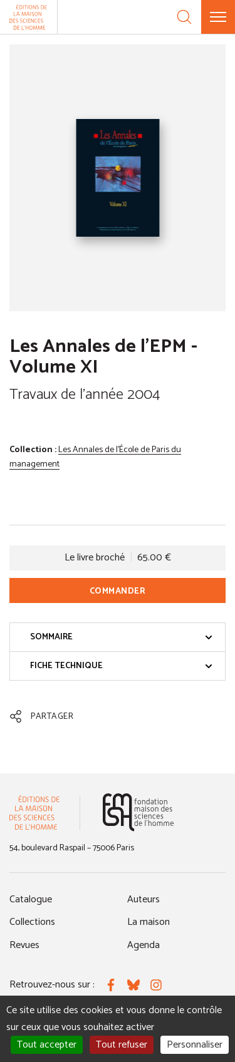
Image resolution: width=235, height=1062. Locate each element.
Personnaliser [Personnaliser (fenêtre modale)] (194, 1044)
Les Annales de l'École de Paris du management (95, 457)
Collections (32, 922)
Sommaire (121, 637)
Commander (118, 591)
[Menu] (218, 17)
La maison (148, 922)
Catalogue (30, 899)
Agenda (143, 945)
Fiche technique (121, 666)
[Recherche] (184, 17)
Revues (24, 945)
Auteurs (143, 899)
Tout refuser (121, 1044)
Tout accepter (46, 1044)
